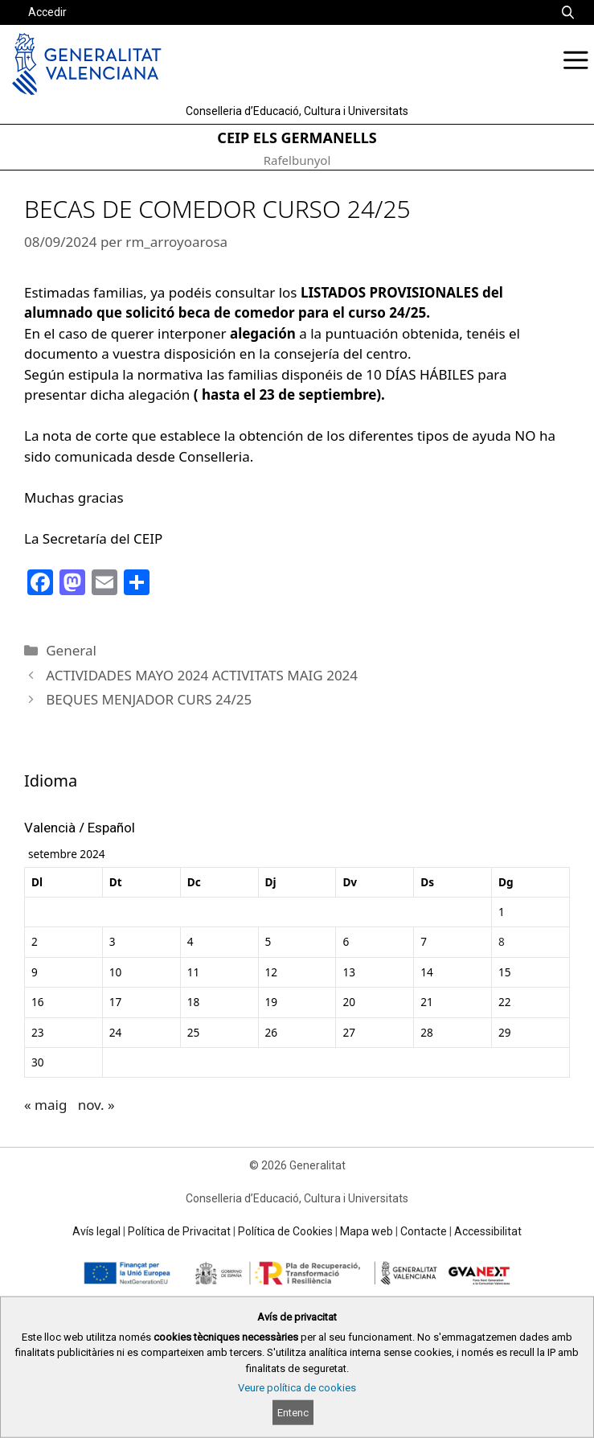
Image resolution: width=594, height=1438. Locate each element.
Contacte (423, 1231)
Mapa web (366, 1231)
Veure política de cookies (297, 1388)
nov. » (96, 1104)
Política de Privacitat (179, 1231)
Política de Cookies (285, 1231)
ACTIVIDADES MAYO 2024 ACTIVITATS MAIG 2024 (202, 675)
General (71, 650)
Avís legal (96, 1231)
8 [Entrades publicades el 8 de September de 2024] (501, 941)
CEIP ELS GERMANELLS (296, 137)
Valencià (50, 828)
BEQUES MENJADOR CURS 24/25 (149, 699)
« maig (45, 1104)
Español (111, 828)
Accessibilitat (488, 1231)
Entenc (293, 1413)
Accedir (47, 12)
